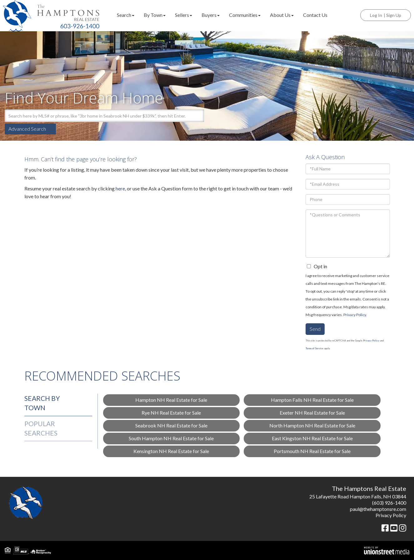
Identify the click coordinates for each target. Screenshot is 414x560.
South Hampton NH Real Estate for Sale (171, 438)
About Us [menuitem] (282, 15)
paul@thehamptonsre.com (378, 509)
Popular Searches (40, 428)
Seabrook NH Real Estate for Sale (171, 425)
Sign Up (393, 15)
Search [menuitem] (125, 15)
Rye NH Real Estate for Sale (171, 413)
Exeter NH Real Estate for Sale (312, 413)
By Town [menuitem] (155, 15)
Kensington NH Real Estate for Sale (171, 451)
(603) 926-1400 (389, 503)
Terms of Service (314, 348)
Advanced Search (27, 129)
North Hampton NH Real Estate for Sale (312, 425)
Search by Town (42, 402)
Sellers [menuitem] (183, 15)
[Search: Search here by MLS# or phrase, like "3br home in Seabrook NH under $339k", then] (98, 115)
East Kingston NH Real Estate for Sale (312, 438)
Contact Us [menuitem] (315, 15)
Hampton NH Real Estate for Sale (171, 400)
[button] (197, 115)
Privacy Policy (354, 314)
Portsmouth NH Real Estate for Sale (312, 451)
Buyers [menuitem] (211, 15)
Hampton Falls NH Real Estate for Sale (312, 400)
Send (315, 329)
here (120, 188)
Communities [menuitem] (245, 15)
